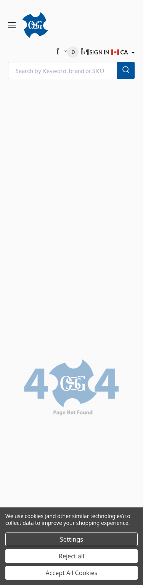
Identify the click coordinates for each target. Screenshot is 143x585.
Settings (71, 539)
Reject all (71, 556)
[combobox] (71, 70)
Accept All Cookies (72, 573)
